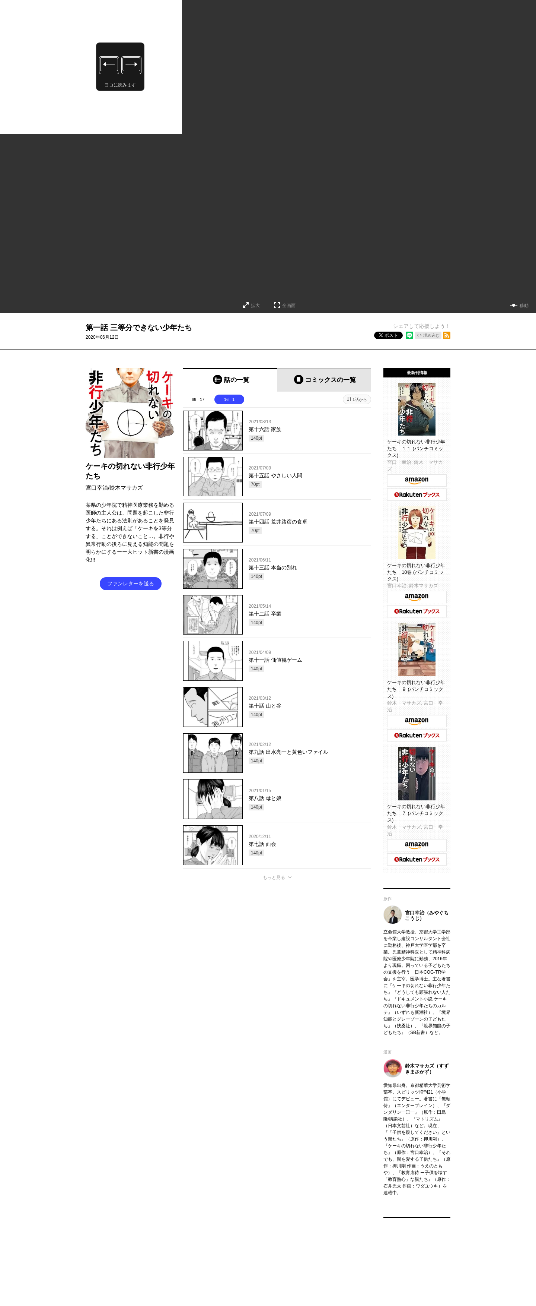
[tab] (230, 380)
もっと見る (274, 877)
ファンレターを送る (130, 583)
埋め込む (431, 335)
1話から (359, 399)
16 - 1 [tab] (229, 399)
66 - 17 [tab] (198, 399)
